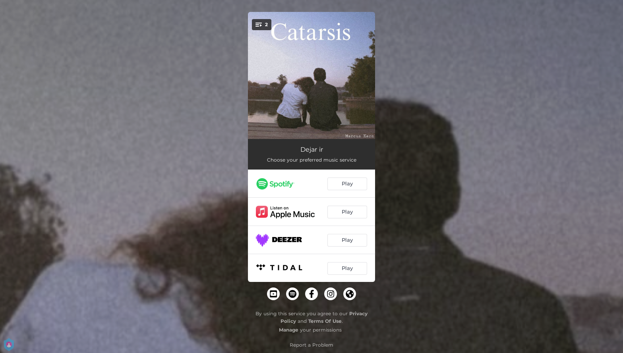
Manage (288, 330)
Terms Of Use (325, 321)
